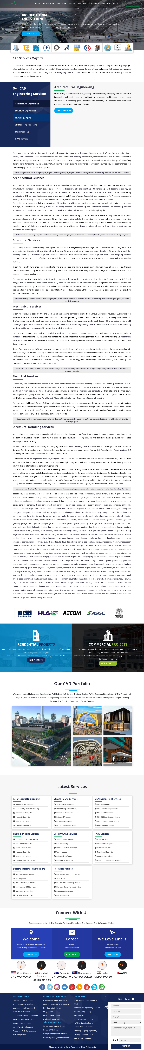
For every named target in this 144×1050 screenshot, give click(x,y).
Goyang (16, 527)
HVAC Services (101, 839)
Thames (16, 586)
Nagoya (109, 553)
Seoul (50, 579)
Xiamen (113, 593)
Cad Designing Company (93, 65)
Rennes (99, 568)
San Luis (93, 571)
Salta (61, 571)
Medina (84, 553)
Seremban (64, 579)
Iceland (16, 531)
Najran (128, 553)
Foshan (96, 519)
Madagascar (125, 542)
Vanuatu (90, 590)
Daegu (99, 512)
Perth (102, 564)
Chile (82, 512)
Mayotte (56, 553)
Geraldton (53, 523)
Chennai (61, 512)
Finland (73, 519)
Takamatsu (33, 582)
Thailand (127, 582)
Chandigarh (115, 508)
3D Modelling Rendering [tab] (26, 124)
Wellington (62, 593)
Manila (36, 549)
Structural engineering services (78, 251)
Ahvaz (98, 494)
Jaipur (89, 531)
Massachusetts (124, 549)
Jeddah (110, 531)
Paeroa (101, 560)
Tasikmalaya (79, 582)
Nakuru (16, 556)
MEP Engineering (102, 804)
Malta (110, 545)
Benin (38, 505)
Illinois (28, 531)
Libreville (58, 542)
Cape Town (33, 508)
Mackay (116, 542)
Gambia (119, 519)
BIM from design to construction (67, 887)
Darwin (38, 516)
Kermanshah (119, 534)
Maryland (104, 549)
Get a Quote (36, 660)
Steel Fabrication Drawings (65, 848)
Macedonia (107, 542)
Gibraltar (90, 523)
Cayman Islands (83, 508)
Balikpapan (126, 497)
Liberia (51, 542)
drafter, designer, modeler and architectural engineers (49, 215)
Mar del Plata (52, 549)
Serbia (56, 579)
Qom (47, 568)
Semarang (28, 579)
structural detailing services (79, 438)
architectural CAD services (24, 196)
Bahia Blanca (107, 497)
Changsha (17, 512)
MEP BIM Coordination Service (107, 817)
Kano (42, 534)
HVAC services (41, 349)
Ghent (82, 523)
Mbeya (64, 553)
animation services (100, 206)
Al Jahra (118, 494)
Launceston (126, 538)
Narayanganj (88, 556)
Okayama (69, 560)
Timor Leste (67, 586)
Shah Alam (83, 579)
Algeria (61, 497)
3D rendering (99, 189)
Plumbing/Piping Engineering (25, 839)
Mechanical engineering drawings (45, 321)
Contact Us (30, 33)
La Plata (91, 542)
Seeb (21, 579)
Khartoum (25, 538)
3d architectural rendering (68, 192)
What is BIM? (60, 878)
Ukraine (97, 586)
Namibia (23, 556)
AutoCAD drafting (114, 72)
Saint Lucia (41, 571)
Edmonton (103, 516)
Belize (15, 505)
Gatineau (127, 519)
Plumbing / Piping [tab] (23, 117)
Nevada (25, 560)
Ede (86, 516)
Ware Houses (60, 852)
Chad (108, 508)
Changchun (126, 508)
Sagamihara (22, 571)
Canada (16, 508)
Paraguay (56, 564)
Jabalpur (82, 531)
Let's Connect (132, 4)
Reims (93, 568)
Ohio (61, 560)
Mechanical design (96, 321)
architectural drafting (30, 219)
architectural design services (82, 203)
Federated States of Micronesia (53, 519)
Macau (98, 542)
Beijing (113, 501)
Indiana (49, 531)
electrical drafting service (32, 387)
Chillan (88, 512)
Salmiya (55, 571)
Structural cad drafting (99, 153)
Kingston (51, 538)
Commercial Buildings (63, 860)
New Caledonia (36, 560)
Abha (26, 494)
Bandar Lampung (27, 501)
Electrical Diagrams (44, 391)
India (43, 531)
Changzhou (36, 512)
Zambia (33, 597)
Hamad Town (53, 527)
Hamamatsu (65, 527)
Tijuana (59, 586)
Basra (93, 501)
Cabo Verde (70, 505)
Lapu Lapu (111, 538)
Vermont (114, 590)
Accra (55, 494)
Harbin (119, 527)
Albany (38, 497)
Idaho (22, 531)
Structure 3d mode (117, 251)
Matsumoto (18, 553)
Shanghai (92, 579)
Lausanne (16, 542)
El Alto (117, 516)
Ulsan (103, 586)
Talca (41, 582)
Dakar (113, 512)
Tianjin (52, 586)
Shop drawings (56, 251)
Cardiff (42, 508)
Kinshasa (71, 538)
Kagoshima (119, 531)
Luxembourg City (74, 542)
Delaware (53, 516)
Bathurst (106, 501)
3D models (87, 192)
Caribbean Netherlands (56, 508)
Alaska (24, 497)
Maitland (41, 545)
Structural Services (26, 240)
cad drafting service (79, 156)
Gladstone (107, 523)
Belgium (127, 501)
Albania (31, 497)
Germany (62, 523)
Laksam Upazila (87, 538)
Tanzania (63, 582)
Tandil (56, 582)
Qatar (30, 568)
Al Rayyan (127, 494)
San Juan (74, 571)
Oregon (94, 560)
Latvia (118, 538)
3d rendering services (121, 206)
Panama (32, 564)
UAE (80, 586)
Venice (106, 590)
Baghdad (87, 497)
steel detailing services (79, 446)
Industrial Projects (21, 817)
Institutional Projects (22, 813)
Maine (33, 545)
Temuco (104, 582)
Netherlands (126, 556)
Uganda (86, 586)
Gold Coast (126, 523)
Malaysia (80, 545)
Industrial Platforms (63, 856)
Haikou (23, 527)
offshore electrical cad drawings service (63, 387)
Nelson (111, 556)
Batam (99, 501)
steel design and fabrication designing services (110, 254)
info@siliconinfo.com (113, 947)
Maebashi (26, 545)
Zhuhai (49, 597)
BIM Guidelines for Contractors (67, 874)
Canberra (24, 508)
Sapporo (112, 575)
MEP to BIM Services (104, 813)
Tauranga (89, 582)
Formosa (87, 519)
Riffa (14, 571)
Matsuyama (29, 553)
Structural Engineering (64, 804)
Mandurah (28, 549)
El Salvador (126, 516)
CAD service (31, 65)
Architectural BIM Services (24, 887)
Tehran (96, 582)
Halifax (44, 527)
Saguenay (32, 571)
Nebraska (103, 556)
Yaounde (127, 593)
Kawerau (76, 534)
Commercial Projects (22, 848)
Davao (45, 516)
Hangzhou (105, 527)
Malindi (103, 545)
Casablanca (71, 508)
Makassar (51, 545)
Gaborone (111, 519)
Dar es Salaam (19, 516)
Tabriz (116, 579)
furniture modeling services (58, 206)
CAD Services (22, 58)
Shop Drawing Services (64, 839)
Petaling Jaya (115, 564)
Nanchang (38, 556)
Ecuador (79, 516)
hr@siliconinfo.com (72, 947)
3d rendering (80, 206)
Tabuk (121, 579)
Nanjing (46, 556)
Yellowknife (17, 597)
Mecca (70, 553)
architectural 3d (42, 210)
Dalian (119, 512)
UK (92, 586)
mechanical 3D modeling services (48, 333)
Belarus (120, 501)
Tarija (70, 582)
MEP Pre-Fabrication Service (107, 821)
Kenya (110, 534)
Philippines (126, 564)
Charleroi (45, 512)
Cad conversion (118, 153)
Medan (77, 553)
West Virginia (82, 593)
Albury (44, 497)
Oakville (47, 560)
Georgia (37, 523)
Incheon (36, 531)
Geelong (16, 523)
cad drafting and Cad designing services (54, 72)
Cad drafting (72, 65)
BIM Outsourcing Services (24, 883)
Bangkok (46, 501)
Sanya (105, 575)
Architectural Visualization (107, 192)
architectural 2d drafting (56, 203)
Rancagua (67, 568)
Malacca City (62, 545)
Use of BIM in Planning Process (67, 883)
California (98, 505)
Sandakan (33, 575)
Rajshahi (59, 568)
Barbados (65, 501)
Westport (105, 593)
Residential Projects (22, 821)
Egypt (111, 516)
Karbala (60, 534)
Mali (97, 545)
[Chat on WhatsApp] (101, 987)
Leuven (39, 542)
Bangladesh (55, 501)
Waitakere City (18, 593)
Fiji (68, 519)
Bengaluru (31, 505)
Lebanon (25, 542)
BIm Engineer (19, 878)
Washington (52, 593)
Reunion (116, 568)
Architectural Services (28, 178)
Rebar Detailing (61, 843)
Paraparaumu (67, 564)
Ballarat (16, 501)
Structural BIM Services (23, 891)
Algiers (68, 497)
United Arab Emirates (116, 586)
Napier (67, 556)
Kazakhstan (85, 534)
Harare (113, 527)
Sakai (48, 571)
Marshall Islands (83, 549)
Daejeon (106, 512)
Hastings (127, 527)
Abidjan (32, 494)
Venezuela (99, 590)
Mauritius (48, 553)
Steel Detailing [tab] (22, 131)
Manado (118, 545)
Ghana (69, 523)
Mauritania (39, 553)
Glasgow (116, 523)
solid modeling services (31, 328)
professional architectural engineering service (54, 185)
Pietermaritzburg (20, 568)
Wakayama (29, 593)
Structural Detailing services (33, 427)
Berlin (53, 505)
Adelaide (73, 494)
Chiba (77, 512)
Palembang (117, 560)
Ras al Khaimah (78, 568)
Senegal (43, 579)
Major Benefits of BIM (63, 891)
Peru (107, 564)
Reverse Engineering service (82, 324)
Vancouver (81, 590)
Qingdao (41, 568)
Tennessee (112, 582)
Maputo (43, 549)
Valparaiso (71, 590)
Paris (76, 564)
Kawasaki (68, 534)
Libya (64, 542)
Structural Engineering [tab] (25, 110)
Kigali (39, 538)
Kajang (128, 531)
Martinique (95, 549)
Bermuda (60, 505)
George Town (26, 523)
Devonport (71, 516)
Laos (104, 538)
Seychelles (73, 579)
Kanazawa (34, 534)
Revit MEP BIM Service (104, 825)
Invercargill (67, 531)
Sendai (36, 579)
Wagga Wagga (125, 590)
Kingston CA (61, 538)
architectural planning (117, 189)
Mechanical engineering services (62, 314)
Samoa (67, 571)
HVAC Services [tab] (21, 138)
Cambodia (117, 505)
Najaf (122, 553)
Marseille (72, 549)
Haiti (29, 527)
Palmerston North (20, 564)
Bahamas (97, 497)
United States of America (31, 590)
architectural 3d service (23, 210)
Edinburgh (93, 516)
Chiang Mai (69, 512)
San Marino (102, 571)
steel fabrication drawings (74, 321)
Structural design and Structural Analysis (48, 254)
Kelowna (94, 534)
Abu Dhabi (41, 494)
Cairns (78, 505)
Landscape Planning (22, 825)
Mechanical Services (27, 306)
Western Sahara (94, 593)
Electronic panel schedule (88, 391)
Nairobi (116, 553)
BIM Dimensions (61, 895)
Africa (80, 494)
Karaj (54, 534)
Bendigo (22, 505)
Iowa (75, 531)
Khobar (33, 538)
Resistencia (107, 568)
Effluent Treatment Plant (65, 825)
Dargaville (30, 516)
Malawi (72, 545)
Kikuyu (44, 538)
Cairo (84, 505)
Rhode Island (126, 568)
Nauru (96, 556)
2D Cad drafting (34, 153)
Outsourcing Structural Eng (65, 808)
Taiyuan (16, 582)
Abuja (48, 494)
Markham (63, 549)
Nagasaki (101, 553)
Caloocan (107, 505)
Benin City (46, 505)
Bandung (38, 501)
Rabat (52, 568)
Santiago (80, 575)
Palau (108, 560)
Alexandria (53, 497)
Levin (45, 542)
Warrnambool (41, 593)
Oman (86, 560)
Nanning (53, 556)
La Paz (84, 542)
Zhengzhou (41, 597)
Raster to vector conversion (57, 324)
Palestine (127, 560)
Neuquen (16, 560)
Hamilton (84, 527)
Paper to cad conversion (33, 324)
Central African (98, 508)
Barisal (81, 501)
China (94, 512)
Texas (120, 582)
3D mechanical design (116, 321)
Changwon (26, 512)
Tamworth (49, 582)
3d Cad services (26, 156)
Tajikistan (24, 582)
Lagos (78, 538)
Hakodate (36, 527)
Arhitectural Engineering (24, 804)
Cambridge (126, 505)
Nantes (61, 556)
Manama (127, 545)
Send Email (112, 954)
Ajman (104, 494)
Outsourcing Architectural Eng (26, 808)
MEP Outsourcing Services (106, 808)
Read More (64, 110)
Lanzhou (98, 538)
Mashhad (113, 549)
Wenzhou (71, 593)
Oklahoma (78, 560)
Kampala (25, 534)
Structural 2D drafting (37, 251)
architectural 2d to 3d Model (63, 210)
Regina (87, 568)
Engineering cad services (77, 153)
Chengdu (53, 512)
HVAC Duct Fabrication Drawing (108, 860)
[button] (11, 25)
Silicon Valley (86, 1047)
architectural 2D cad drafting (76, 189)
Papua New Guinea (44, 564)
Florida (80, 519)
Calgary (91, 505)
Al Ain (111, 494)
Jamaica (96, 531)
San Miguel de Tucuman (117, 571)
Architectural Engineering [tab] (27, 103)
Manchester (18, 549)
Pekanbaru (83, 564)
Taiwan (128, 579)
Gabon (102, 519)
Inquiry (116, 3)
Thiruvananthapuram (29, 586)
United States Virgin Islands (54, 590)
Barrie (87, 501)
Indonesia (58, 531)
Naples (74, 556)
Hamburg (75, 527)
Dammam (127, 512)
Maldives (90, 545)
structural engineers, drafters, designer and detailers (47, 458)
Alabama (16, 497)
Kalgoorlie (17, 534)
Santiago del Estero (93, 575)
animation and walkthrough (39, 192)
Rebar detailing (101, 251)
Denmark (61, 516)
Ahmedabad (89, 494)
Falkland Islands (19, 519)
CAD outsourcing (116, 69)
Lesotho (32, 542)
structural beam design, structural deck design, (80, 279)
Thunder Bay (44, 586)
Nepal (117, 556)
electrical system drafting (119, 387)
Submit (126, 1046)
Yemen (26, 597)
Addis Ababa (63, 494)
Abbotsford (17, 494)
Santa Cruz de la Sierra (47, 575)
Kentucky (103, 534)
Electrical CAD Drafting (103, 383)
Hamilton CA (94, 527)
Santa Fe (61, 575)
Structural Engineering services (45, 247)
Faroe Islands (32, 519)
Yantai (119, 593)
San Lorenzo (84, 571)
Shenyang (108, 579)
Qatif (35, 568)
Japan (103, 531)
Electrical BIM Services (23, 895)
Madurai (16, 545)
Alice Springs (77, 497)
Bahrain (117, 497)
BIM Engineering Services (24, 874)
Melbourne (92, 553)
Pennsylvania (94, 564)
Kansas (48, 534)
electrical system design (24, 391)
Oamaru (54, 560)
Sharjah (100, 579)
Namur (30, 556)
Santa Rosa (70, 575)
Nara (79, 556)
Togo (76, 586)
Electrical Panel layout (43, 398)
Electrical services (25, 376)
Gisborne (98, 523)
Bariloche (74, 501)
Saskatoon (121, 575)
